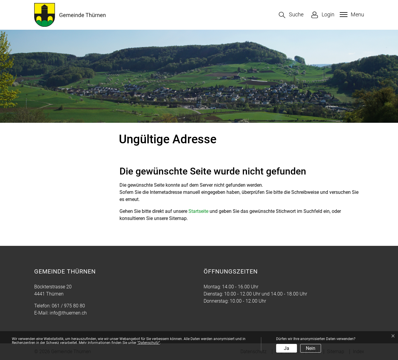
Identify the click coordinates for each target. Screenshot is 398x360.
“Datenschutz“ (148, 343)
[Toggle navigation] (351, 15)
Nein (310, 348)
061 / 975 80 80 (68, 306)
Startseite (198, 211)
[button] (291, 15)
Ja (286, 348)
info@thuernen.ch (68, 313)
